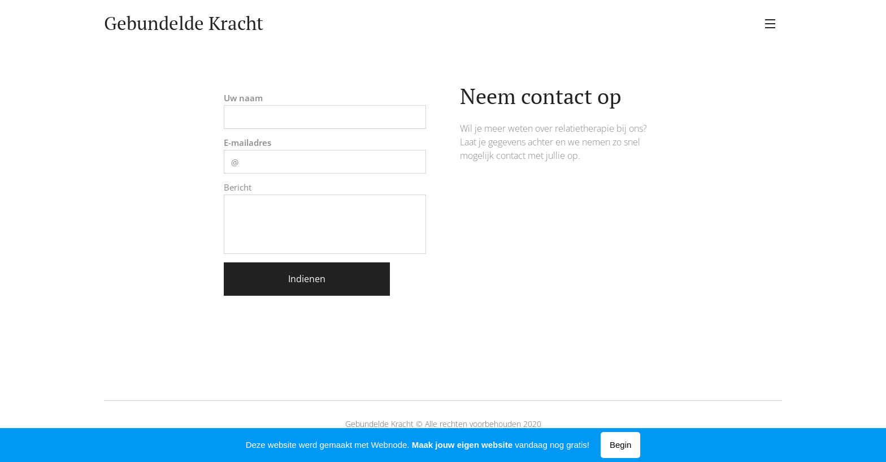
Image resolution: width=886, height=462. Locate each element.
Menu (770, 23)
